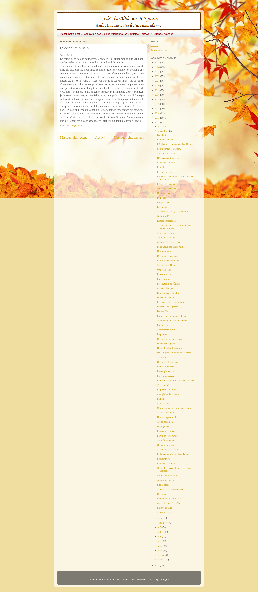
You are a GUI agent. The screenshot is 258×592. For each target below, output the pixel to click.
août (160, 527)
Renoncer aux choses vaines (170, 302)
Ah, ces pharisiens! (166, 288)
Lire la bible (163, 484)
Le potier (161, 197)
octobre (162, 518)
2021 (157, 81)
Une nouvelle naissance (168, 362)
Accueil (100, 137)
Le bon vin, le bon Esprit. (169, 498)
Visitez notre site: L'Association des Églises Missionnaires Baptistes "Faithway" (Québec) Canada (116, 34)
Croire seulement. (165, 422)
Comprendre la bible (167, 329)
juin (160, 536)
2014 (157, 113)
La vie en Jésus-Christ (167, 435)
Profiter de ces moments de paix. (172, 316)
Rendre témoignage (166, 220)
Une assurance (164, 251)
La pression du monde (167, 389)
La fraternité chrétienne (168, 260)
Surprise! (161, 357)
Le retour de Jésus (165, 366)
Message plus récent (73, 137)
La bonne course (165, 139)
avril (160, 546)
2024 (157, 67)
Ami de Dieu (163, 403)
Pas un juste (162, 207)
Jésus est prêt (163, 385)
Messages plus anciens (129, 137)
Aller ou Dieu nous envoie (169, 242)
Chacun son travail (166, 153)
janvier (161, 559)
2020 (157, 85)
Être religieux (163, 279)
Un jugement (163, 426)
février (161, 555)
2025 (157, 62)
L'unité (160, 167)
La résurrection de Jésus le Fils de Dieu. (176, 380)
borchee (144, 579)
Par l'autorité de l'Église (168, 283)
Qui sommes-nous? (160, 50)
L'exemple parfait (165, 371)
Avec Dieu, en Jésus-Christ (170, 503)
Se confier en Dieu (166, 265)
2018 (157, 94)
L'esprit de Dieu (164, 172)
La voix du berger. (165, 376)
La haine (161, 399)
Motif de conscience (166, 188)
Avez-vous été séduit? (167, 475)
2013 (157, 117)
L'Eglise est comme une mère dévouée (175, 144)
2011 (157, 565)
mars (160, 550)
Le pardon (162, 334)
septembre (163, 522)
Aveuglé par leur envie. (168, 394)
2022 (157, 76)
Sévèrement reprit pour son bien (172, 320)
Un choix (161, 494)
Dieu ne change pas (166, 343)
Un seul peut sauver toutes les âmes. (174, 352)
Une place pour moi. (167, 417)
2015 (157, 108)
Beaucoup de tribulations (169, 293)
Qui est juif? (163, 216)
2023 (157, 71)
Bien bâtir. (162, 135)
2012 (157, 122)
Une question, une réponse (169, 339)
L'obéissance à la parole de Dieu (172, 454)
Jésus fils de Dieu (165, 440)
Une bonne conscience (167, 256)
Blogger (164, 579)
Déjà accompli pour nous (169, 158)
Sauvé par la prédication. (169, 149)
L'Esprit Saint (163, 202)
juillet (161, 532)
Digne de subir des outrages (170, 348)
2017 (157, 99)
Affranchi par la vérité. (168, 449)
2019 (157, 90)
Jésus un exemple (165, 412)
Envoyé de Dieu (164, 507)
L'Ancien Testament (166, 184)
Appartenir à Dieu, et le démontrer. (173, 211)
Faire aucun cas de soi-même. (171, 246)
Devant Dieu (163, 311)
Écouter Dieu (163, 458)
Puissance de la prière (167, 306)
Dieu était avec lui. (166, 297)
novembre (163, 131)
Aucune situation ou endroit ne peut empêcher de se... (174, 227)
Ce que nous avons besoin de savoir (174, 408)
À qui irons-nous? (165, 480)
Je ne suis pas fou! (166, 233)
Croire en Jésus (164, 512)
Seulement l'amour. (166, 162)
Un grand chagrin (165, 193)
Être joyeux (162, 325)
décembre (163, 126)
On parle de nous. (165, 445)
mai (160, 541)
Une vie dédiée (164, 269)
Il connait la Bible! (166, 463)
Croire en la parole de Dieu (170, 489)
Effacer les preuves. (166, 431)
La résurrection (164, 274)
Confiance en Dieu (166, 237)
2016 (157, 104)
